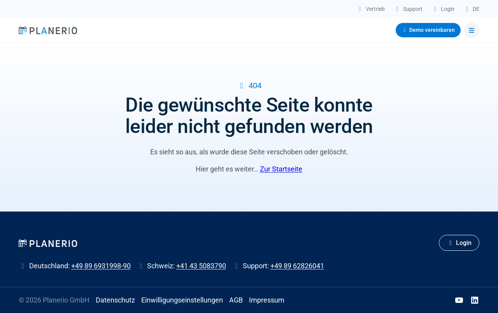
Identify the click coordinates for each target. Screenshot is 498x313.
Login (459, 243)
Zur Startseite (281, 169)
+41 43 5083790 (201, 266)
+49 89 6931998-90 (101, 266)
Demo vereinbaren (428, 30)
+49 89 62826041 (297, 266)
